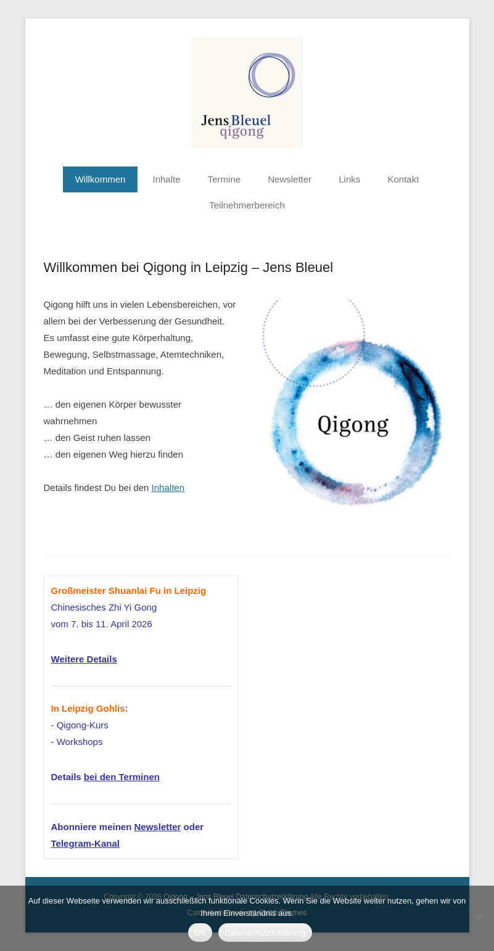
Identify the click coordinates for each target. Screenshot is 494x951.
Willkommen (100, 179)
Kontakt (403, 179)
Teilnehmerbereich (247, 205)
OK (200, 932)
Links (349, 179)
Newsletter (289, 179)
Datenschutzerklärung (264, 932)
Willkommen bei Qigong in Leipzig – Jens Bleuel (189, 267)
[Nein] (478, 918)
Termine (224, 179)
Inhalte (167, 179)
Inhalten (168, 487)
